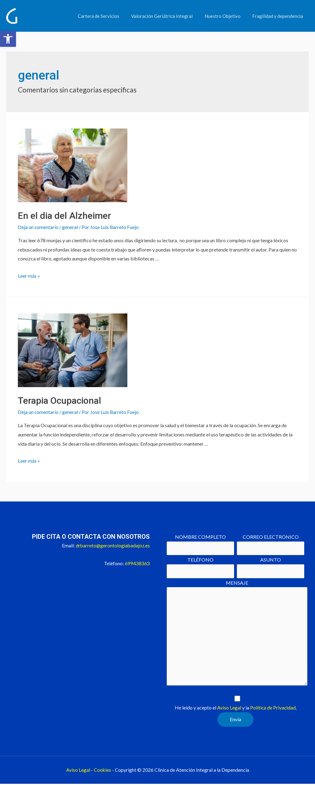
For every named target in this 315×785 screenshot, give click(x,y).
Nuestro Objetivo (226, 16)
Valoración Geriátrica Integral (168, 16)
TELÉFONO (200, 567)
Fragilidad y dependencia (278, 16)
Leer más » (29, 275)
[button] (8, 39)
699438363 (137, 563)
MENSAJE (237, 634)
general (70, 227)
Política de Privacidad (273, 709)
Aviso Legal (229, 709)
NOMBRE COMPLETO (200, 544)
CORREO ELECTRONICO (270, 544)
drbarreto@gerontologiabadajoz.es (112, 545)
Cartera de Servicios (107, 16)
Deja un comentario (38, 227)
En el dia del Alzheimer (64, 215)
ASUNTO (270, 567)
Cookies (102, 771)
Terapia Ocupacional (59, 400)
